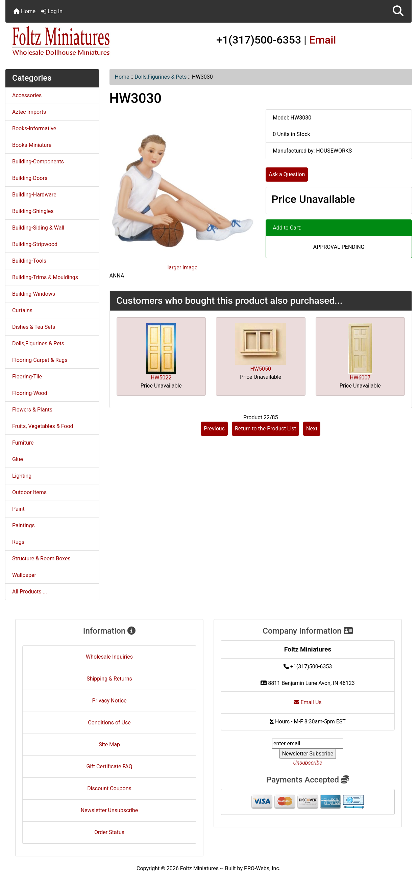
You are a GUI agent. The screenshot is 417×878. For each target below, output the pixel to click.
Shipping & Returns (109, 678)
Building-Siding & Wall (38, 227)
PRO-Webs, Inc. (262, 868)
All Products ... (29, 591)
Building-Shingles (32, 211)
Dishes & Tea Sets (33, 327)
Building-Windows (33, 294)
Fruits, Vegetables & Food (42, 426)
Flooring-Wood (29, 393)
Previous (214, 428)
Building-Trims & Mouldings (45, 277)
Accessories (27, 95)
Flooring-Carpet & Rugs (40, 360)
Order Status (109, 832)
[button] (398, 11)
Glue (17, 459)
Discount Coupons (109, 788)
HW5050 (260, 369)
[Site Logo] (73, 41)
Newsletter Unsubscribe (109, 810)
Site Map (109, 744)
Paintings (23, 525)
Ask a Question (287, 174)
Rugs (18, 542)
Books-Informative (34, 128)
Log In (52, 11)
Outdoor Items (29, 492)
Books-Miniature (31, 145)
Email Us (307, 702)
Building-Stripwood (34, 244)
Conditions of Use (109, 722)
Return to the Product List (265, 428)
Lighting (21, 476)
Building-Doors (29, 178)
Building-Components (38, 161)
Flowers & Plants (32, 409)
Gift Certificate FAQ (109, 766)
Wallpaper (24, 575)
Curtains (22, 310)
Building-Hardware (34, 194)
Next (311, 428)
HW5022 (161, 377)
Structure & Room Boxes (41, 558)
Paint (18, 509)
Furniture (22, 443)
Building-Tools (29, 261)
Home (24, 11)
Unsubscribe (307, 763)
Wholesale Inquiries (109, 657)
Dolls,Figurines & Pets (160, 77)
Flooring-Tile (27, 376)
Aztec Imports (29, 112)
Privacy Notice (109, 700)
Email (322, 39)
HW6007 (360, 377)
